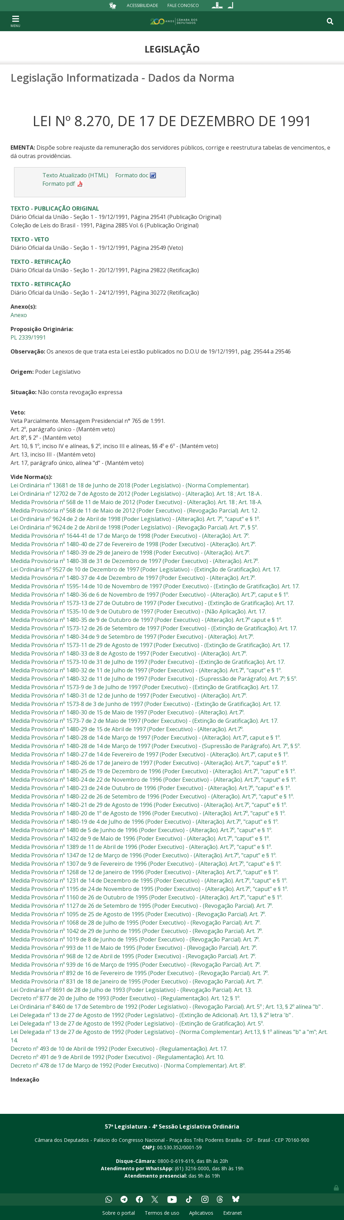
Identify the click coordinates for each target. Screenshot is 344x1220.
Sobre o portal (118, 1212)
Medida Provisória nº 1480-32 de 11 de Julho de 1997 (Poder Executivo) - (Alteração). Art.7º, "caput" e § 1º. (146, 670)
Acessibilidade (142, 5)
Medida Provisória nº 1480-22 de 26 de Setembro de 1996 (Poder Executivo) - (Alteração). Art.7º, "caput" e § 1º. (152, 796)
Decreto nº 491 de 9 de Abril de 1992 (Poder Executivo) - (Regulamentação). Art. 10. (117, 1057)
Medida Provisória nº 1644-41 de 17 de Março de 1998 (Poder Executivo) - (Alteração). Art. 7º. (130, 536)
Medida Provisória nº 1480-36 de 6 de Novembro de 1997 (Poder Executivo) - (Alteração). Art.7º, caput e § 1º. (150, 594)
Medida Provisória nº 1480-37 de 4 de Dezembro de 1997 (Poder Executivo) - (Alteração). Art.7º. (133, 578)
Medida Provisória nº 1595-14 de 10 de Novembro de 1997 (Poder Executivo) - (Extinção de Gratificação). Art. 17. (155, 586)
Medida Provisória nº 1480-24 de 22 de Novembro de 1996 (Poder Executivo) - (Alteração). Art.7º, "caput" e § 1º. (153, 779)
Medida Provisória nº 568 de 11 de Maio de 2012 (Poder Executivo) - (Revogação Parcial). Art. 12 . (135, 510)
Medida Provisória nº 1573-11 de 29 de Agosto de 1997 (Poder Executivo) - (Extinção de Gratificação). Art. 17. (150, 645)
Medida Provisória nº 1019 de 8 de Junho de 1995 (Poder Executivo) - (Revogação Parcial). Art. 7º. (135, 939)
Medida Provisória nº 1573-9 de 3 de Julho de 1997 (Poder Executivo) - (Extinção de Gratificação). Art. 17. (144, 687)
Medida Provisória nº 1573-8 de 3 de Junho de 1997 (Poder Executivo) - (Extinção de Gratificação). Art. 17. (146, 704)
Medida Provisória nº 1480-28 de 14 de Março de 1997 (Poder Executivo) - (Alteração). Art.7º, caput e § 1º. (146, 737)
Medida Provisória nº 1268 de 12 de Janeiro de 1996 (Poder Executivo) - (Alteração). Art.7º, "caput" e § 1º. (144, 872)
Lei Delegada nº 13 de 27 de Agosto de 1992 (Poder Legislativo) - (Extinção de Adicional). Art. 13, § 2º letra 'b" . (152, 1015)
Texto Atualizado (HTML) (75, 175)
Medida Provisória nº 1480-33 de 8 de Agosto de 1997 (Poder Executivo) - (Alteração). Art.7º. (129, 653)
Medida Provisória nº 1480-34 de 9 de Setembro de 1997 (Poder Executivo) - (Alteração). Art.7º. (132, 636)
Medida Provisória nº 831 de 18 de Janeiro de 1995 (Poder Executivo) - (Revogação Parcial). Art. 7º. (137, 981)
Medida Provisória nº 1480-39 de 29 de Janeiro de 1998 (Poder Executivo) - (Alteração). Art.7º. (130, 552)
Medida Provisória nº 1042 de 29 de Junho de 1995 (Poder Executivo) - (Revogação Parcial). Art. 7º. (137, 931)
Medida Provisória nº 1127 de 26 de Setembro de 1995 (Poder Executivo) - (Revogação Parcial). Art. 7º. (142, 906)
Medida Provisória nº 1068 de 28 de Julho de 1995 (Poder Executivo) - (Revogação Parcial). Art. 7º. (136, 922)
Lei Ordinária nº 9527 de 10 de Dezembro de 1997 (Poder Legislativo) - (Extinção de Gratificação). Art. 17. (145, 569)
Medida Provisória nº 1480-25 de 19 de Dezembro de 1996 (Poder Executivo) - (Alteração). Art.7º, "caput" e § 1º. (153, 771)
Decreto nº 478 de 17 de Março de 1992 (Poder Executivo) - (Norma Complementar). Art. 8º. (128, 1065)
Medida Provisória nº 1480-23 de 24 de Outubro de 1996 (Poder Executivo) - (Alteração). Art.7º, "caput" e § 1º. (151, 788)
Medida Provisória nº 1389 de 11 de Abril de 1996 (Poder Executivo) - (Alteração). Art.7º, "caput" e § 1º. (141, 847)
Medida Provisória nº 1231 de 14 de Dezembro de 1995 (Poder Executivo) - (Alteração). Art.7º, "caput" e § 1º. (149, 880)
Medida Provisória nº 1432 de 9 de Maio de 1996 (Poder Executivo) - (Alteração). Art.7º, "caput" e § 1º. (140, 838)
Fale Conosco (183, 5)
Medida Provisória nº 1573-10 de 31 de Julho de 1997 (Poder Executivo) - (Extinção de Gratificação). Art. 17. (148, 662)
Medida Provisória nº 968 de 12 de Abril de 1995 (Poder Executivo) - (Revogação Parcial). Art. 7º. (133, 956)
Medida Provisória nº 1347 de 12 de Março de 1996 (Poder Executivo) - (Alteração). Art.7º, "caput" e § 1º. (143, 855)
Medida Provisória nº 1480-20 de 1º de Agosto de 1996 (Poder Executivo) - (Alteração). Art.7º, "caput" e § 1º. (148, 813)
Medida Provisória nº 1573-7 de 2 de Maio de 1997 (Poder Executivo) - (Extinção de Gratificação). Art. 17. (144, 721)
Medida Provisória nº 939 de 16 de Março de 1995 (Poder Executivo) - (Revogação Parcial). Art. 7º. (136, 964)
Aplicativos (201, 1212)
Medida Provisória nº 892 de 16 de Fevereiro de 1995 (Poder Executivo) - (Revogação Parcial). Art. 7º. (140, 973)
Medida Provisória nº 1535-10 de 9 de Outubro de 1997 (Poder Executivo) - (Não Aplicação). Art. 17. (138, 611)
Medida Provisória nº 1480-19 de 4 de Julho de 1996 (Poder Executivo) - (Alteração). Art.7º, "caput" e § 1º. (144, 821)
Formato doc (136, 175)
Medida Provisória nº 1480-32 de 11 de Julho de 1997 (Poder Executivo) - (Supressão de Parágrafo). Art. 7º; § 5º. (154, 679)
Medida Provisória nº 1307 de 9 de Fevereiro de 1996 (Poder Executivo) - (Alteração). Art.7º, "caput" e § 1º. (146, 864)
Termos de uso (162, 1212)
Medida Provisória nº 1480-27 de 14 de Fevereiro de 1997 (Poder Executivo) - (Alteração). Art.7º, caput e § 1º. (150, 754)
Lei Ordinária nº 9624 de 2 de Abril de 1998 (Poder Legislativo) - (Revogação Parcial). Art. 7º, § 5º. (134, 527)
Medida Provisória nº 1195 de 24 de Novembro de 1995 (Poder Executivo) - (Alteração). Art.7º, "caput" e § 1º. (149, 889)
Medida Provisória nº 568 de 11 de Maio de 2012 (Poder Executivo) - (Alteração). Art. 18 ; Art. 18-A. (136, 502)
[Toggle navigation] (15, 21)
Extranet (232, 1212)
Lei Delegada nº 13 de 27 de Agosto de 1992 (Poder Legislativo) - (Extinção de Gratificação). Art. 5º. (137, 1023)
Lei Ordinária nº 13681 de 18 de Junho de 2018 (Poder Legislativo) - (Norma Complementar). (130, 485)
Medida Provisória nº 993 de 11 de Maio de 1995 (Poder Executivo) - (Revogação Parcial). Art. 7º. (134, 948)
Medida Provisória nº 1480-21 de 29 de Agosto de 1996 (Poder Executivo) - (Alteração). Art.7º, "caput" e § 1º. (149, 805)
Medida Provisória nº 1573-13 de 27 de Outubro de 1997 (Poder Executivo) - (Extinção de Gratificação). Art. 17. (152, 603)
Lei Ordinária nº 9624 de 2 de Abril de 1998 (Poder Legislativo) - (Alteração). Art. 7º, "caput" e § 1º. (135, 519)
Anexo (19, 315)
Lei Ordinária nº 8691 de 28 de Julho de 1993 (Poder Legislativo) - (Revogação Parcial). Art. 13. (131, 990)
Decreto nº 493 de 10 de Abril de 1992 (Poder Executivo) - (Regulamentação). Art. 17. (119, 1049)
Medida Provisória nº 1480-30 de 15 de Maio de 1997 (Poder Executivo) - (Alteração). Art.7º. (128, 712)
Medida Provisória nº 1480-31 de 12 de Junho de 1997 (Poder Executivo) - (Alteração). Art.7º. (129, 695)
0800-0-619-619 (176, 1161)
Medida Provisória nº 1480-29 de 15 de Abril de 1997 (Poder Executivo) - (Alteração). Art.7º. (127, 729)
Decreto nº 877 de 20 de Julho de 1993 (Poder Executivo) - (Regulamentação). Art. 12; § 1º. (125, 998)
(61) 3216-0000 (192, 1168)
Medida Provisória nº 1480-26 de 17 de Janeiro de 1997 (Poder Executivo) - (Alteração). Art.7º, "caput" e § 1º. (149, 763)
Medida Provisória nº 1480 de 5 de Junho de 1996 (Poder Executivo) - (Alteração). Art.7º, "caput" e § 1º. (141, 830)
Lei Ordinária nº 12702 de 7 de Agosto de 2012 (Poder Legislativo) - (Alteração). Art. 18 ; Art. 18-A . (136, 494)
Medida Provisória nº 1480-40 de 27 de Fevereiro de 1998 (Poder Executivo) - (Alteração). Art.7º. (133, 544)
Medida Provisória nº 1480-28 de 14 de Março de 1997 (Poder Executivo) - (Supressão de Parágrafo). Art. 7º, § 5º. (156, 746)
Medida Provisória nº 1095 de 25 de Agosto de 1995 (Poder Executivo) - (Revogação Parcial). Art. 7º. (138, 914)
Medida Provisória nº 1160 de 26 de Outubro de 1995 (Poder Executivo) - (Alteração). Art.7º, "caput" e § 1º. (146, 897)
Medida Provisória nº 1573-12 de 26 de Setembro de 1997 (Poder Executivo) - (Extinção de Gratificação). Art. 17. (154, 628)
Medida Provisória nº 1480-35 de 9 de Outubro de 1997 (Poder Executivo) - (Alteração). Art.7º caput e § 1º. (146, 620)
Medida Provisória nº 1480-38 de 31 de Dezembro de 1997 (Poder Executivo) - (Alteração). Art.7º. (135, 561)
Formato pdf (62, 183)
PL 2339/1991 (28, 337)
